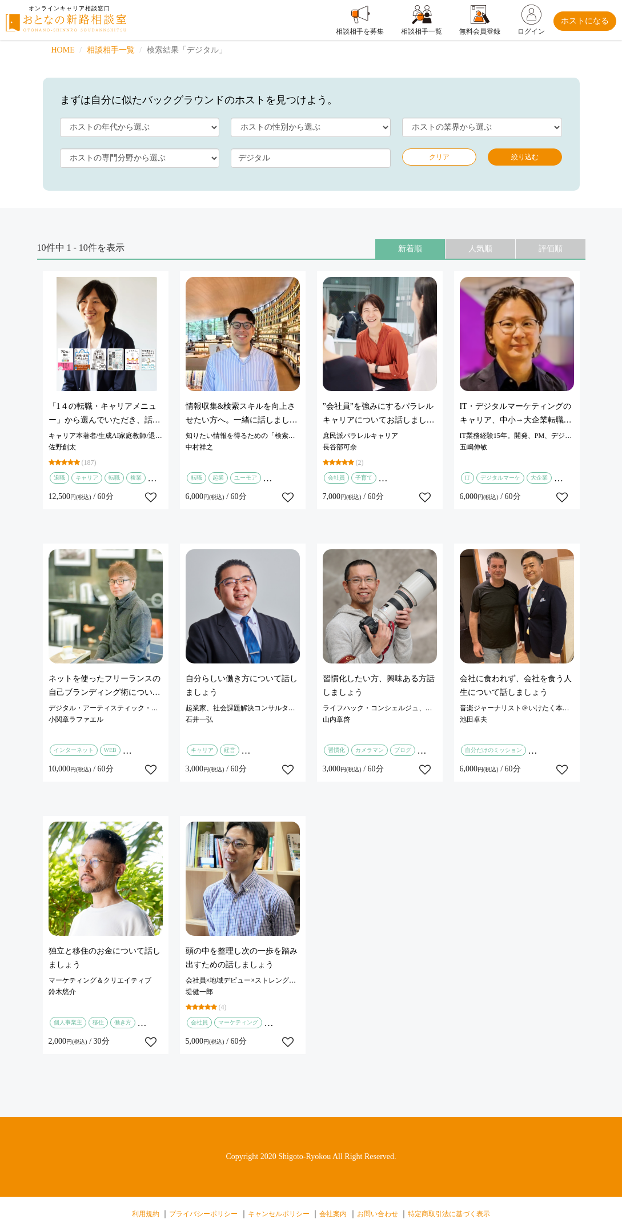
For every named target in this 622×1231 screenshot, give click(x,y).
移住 (98, 1022)
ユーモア (245, 477)
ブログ (402, 750)
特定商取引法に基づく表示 (449, 1214)
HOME (63, 50)
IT (467, 477)
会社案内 (333, 1214)
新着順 (410, 248)
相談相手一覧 (111, 50)
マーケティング (238, 1022)
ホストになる (585, 21)
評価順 (551, 248)
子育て (363, 477)
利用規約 (145, 1214)
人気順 (480, 248)
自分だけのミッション (493, 750)
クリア (439, 157)
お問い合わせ (377, 1214)
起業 (218, 477)
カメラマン (369, 750)
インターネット (74, 750)
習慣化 (336, 750)
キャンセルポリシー (279, 1214)
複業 (136, 477)
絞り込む (525, 157)
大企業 (539, 477)
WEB (110, 750)
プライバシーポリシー (203, 1214)
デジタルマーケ (500, 477)
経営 (229, 750)
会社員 (336, 477)
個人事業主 (68, 1022)
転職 (114, 477)
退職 (59, 477)
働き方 (122, 1022)
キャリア (86, 477)
